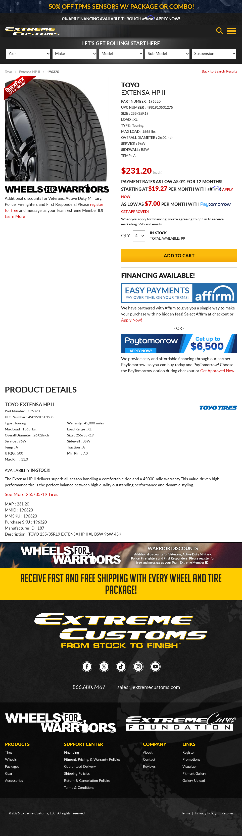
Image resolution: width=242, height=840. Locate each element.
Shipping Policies (77, 774)
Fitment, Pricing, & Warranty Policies (92, 759)
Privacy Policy (205, 813)
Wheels (11, 759)
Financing (71, 752)
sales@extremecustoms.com (148, 687)
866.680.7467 (89, 687)
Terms (185, 813)
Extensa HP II (29, 72)
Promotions (191, 759)
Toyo (8, 72)
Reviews (149, 766)
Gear (8, 774)
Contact (149, 759)
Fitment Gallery (194, 774)
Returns (227, 813)
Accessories (14, 781)
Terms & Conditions (79, 788)
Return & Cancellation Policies (87, 781)
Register (188, 752)
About (148, 752)
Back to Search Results (219, 71)
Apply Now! (131, 320)
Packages (12, 766)
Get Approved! (135, 212)
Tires (8, 752)
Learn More (15, 217)
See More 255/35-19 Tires (31, 494)
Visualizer (189, 766)
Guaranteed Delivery (80, 766)
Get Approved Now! (217, 371)
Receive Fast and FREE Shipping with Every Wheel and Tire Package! (121, 585)
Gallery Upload (193, 781)
